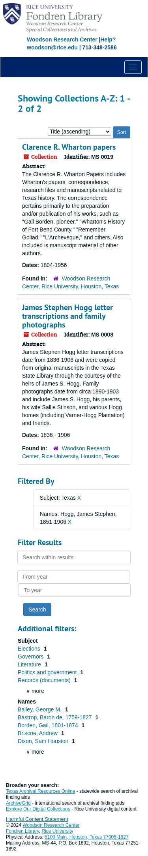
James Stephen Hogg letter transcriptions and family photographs (67, 316)
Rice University (57, 831)
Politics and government (48, 672)
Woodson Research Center (62, 39)
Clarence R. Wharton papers (69, 147)
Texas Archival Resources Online (40, 791)
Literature (30, 664)
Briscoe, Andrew (38, 733)
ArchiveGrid (18, 803)
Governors (31, 656)
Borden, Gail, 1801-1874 (48, 725)
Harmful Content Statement (37, 819)
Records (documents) (45, 680)
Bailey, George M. (40, 709)
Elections (30, 648)
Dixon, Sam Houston (44, 741)
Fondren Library (22, 831)
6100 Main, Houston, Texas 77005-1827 (87, 837)
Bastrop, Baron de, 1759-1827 (55, 717)
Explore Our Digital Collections (38, 809)
